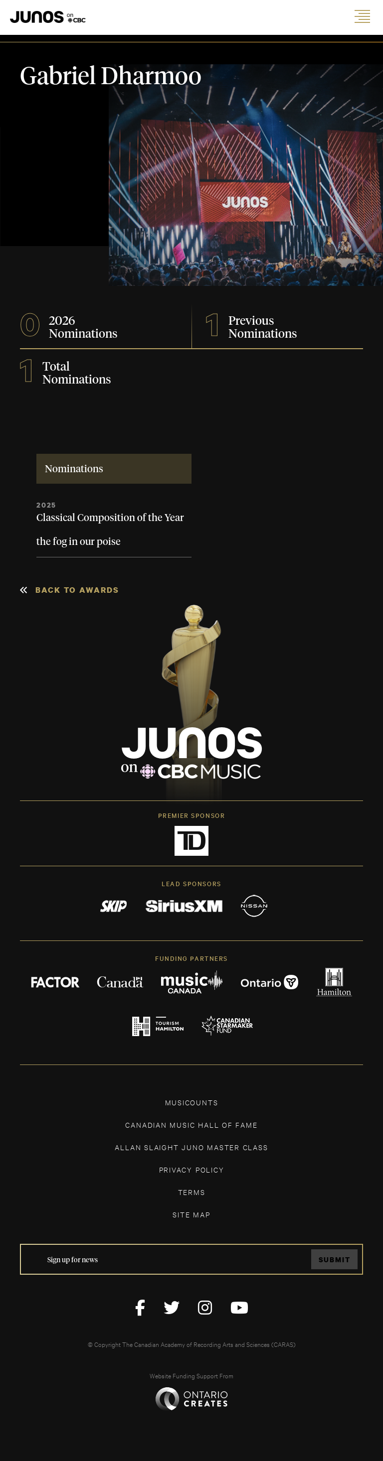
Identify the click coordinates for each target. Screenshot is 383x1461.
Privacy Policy (191, 1169)
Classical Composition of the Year (110, 518)
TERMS (191, 1191)
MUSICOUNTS (191, 1102)
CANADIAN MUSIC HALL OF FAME (191, 1124)
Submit (335, 1259)
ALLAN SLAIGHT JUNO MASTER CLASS (191, 1147)
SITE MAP (191, 1214)
